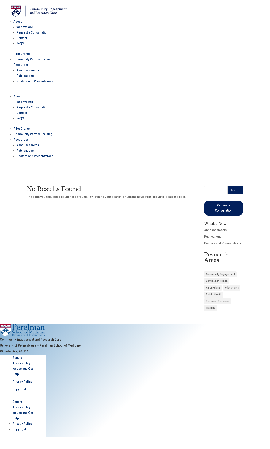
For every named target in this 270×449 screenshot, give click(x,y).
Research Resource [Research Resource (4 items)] (217, 301)
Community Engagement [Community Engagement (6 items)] (220, 274)
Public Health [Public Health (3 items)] (213, 294)
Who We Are (24, 27)
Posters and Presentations (34, 81)
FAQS (20, 43)
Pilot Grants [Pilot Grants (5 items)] (232, 287)
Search (235, 190)
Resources (21, 64)
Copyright (19, 389)
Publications (25, 75)
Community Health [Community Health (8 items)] (217, 280)
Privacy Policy (22, 381)
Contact (21, 38)
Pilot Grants (22, 53)
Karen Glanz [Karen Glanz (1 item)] (213, 287)
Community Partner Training (33, 59)
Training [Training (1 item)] (210, 307)
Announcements (27, 70)
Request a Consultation (32, 32)
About (18, 21)
